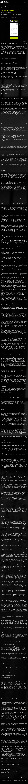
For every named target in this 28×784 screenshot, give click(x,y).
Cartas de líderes (7, 10)
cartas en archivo (14, 37)
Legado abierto (18, 777)
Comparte (9, 780)
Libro (13, 777)
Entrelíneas (8, 777)
